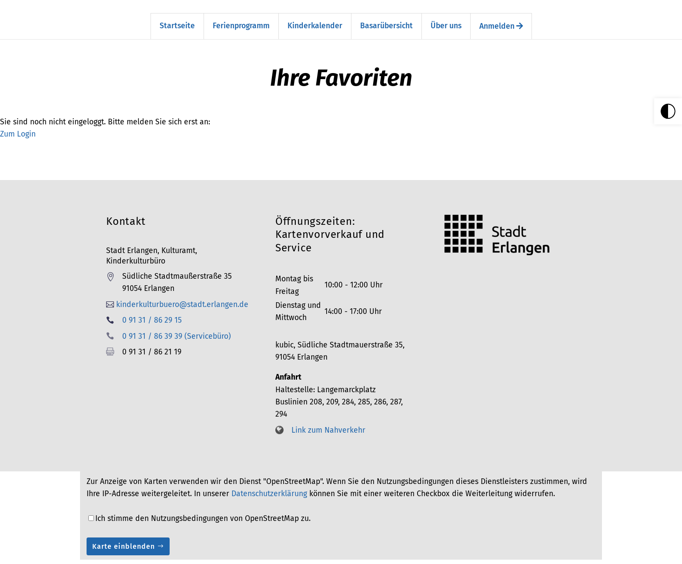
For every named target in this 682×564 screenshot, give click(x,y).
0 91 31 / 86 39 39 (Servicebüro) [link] (176, 323)
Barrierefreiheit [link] (489, 557)
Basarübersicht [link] (386, 12)
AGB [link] (570, 557)
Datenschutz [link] (538, 557)
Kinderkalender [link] (315, 12)
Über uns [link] (446, 12)
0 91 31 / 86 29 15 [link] (152, 307)
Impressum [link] (443, 557)
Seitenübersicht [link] (396, 557)
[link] (668, 111)
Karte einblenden (123, 533)
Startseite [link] (177, 12)
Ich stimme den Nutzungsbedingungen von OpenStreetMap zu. (203, 505)
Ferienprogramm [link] (241, 12)
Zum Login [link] (18, 121)
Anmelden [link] (501, 13)
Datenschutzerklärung (269, 480)
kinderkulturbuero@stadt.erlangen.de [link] (182, 291)
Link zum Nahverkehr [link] (328, 417)
